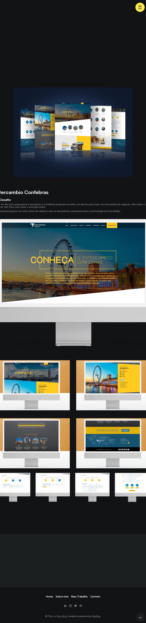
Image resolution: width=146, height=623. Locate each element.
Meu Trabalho (79, 596)
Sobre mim (62, 596)
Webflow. (96, 616)
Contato (95, 596)
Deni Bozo (62, 616)
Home (49, 596)
